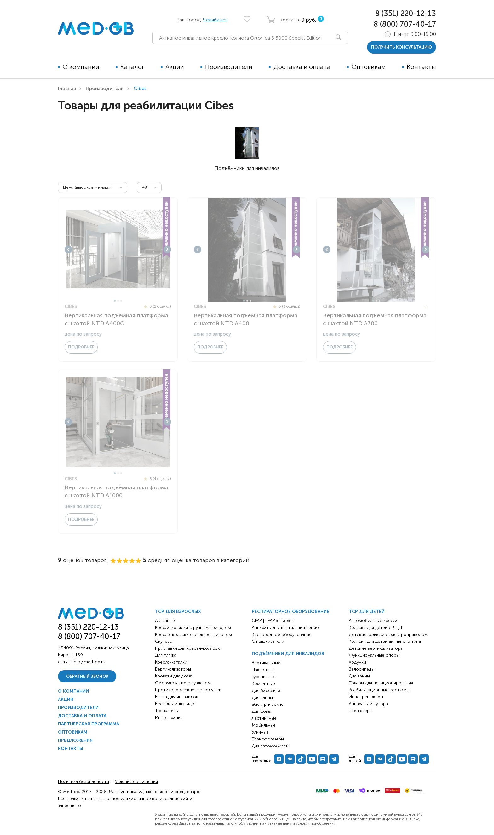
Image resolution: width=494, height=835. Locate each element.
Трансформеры (268, 739)
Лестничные (264, 718)
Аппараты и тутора (368, 703)
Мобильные (264, 725)
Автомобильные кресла (373, 620)
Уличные (260, 732)
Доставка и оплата (301, 67)
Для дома (261, 711)
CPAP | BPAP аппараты (273, 620)
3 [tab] (121, 301)
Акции (174, 67)
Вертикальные (266, 662)
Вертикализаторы (173, 669)
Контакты (421, 67)
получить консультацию (401, 47)
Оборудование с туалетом (183, 683)
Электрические (268, 704)
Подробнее (81, 347)
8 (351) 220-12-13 (405, 13)
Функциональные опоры (374, 655)
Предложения (75, 740)
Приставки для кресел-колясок (187, 648)
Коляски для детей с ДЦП (375, 627)
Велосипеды (361, 669)
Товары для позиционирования (381, 683)
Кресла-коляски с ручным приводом (193, 627)
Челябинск (215, 20)
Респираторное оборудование (290, 611)
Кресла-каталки (171, 662)
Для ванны (262, 697)
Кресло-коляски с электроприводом (193, 634)
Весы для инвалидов (176, 703)
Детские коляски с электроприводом (388, 634)
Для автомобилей (270, 746)
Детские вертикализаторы (376, 648)
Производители (228, 67)
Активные (165, 620)
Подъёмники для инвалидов (288, 653)
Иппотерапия (169, 717)
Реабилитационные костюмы (379, 690)
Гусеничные (264, 676)
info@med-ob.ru (89, 662)
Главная (67, 88)
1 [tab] (115, 301)
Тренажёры (167, 710)
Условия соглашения (136, 781)
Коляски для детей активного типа (385, 641)
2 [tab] (118, 301)
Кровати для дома (173, 676)
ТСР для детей (367, 611)
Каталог (132, 67)
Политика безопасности (83, 781)
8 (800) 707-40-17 (405, 24)
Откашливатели (268, 641)
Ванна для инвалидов (176, 697)
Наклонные (263, 669)
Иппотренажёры (366, 697)
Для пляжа (165, 655)
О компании (81, 67)
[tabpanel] (118, 250)
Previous (68, 249)
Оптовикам (369, 67)
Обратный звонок (87, 676)
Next (167, 249)
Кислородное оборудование (282, 634)
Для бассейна (266, 690)
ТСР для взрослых (178, 611)
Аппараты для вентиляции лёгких (286, 627)
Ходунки (357, 662)
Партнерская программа (88, 724)
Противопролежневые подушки (188, 690)
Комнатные (263, 683)
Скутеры (164, 641)
